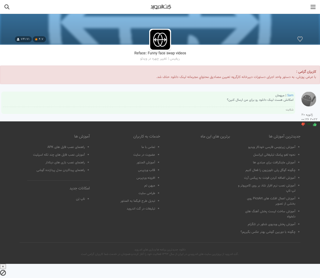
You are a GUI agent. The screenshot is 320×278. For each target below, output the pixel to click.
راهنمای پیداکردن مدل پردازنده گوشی (60, 170)
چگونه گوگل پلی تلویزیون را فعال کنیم (270, 170)
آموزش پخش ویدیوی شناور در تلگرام (271, 224)
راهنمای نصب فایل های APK (66, 147)
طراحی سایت (147, 193)
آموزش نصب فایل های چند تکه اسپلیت (59, 154)
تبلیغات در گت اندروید (141, 208)
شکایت (289, 110)
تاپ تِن (80, 199)
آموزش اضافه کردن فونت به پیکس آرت (269, 177)
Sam (290, 95)
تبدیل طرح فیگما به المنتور (137, 201)
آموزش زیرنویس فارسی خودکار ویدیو (271, 147)
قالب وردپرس (146, 170)
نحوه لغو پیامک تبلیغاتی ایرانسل (274, 154)
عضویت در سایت (144, 154)
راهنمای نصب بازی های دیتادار (65, 162)
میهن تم (149, 185)
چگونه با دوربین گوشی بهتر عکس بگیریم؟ (268, 232)
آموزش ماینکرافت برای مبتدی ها (274, 162)
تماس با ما (148, 147)
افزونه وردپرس (146, 177)
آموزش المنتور (146, 162)
